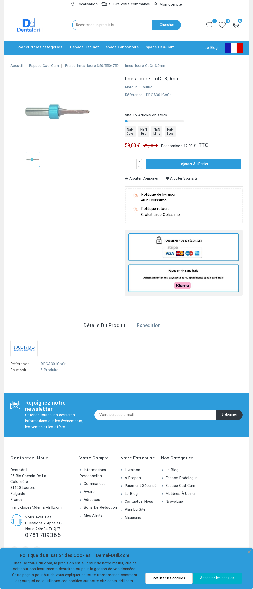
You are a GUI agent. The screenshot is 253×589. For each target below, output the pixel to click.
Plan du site (135, 509)
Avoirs (89, 491)
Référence (134, 95)
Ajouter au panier (194, 164)
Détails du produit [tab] (104, 325)
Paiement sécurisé (140, 485)
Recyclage (173, 501)
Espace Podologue (181, 477)
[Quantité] (131, 164)
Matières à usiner (180, 493)
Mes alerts (92, 515)
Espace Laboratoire (121, 47)
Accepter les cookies (217, 578)
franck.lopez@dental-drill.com (36, 507)
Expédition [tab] (149, 325)
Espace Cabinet (84, 47)
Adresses (91, 499)
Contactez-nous (29, 458)
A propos (132, 477)
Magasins (132, 517)
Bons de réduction (100, 507)
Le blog (131, 493)
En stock (18, 369)
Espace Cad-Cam (159, 47)
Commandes (94, 483)
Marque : (132, 87)
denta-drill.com (120, 581)
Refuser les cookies (169, 578)
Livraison (132, 470)
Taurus (146, 87)
